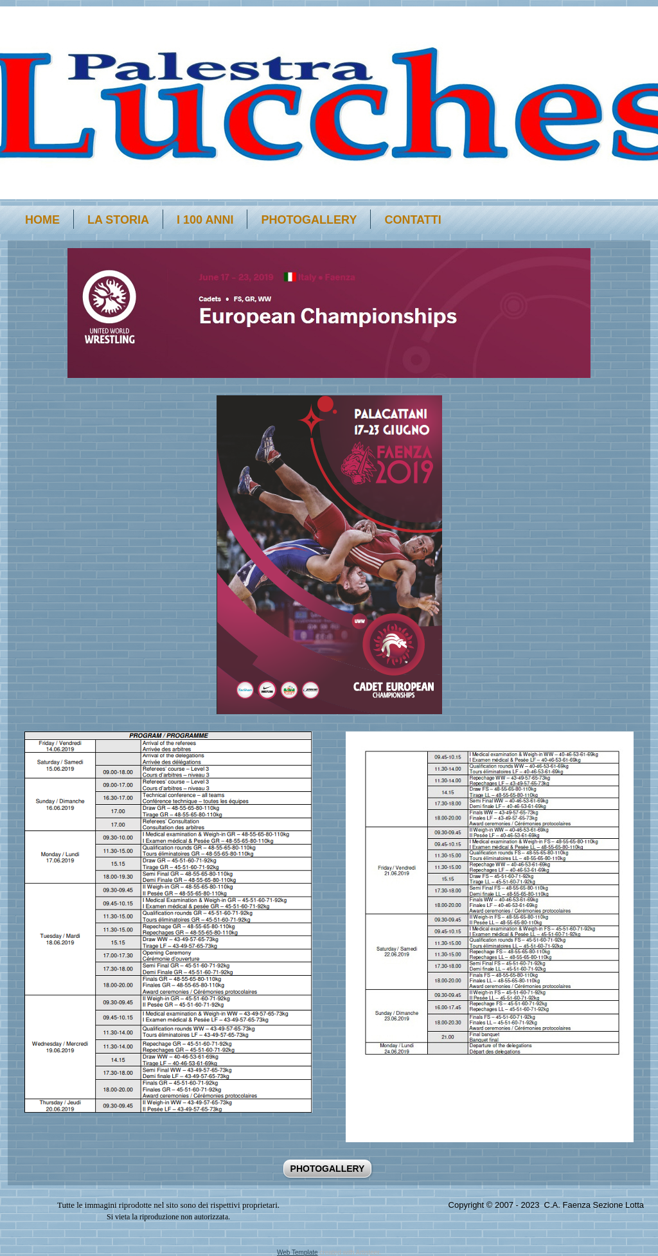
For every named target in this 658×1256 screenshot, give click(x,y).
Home (42, 219)
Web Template (297, 1252)
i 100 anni (205, 219)
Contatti (412, 219)
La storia (118, 219)
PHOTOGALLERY (309, 219)
